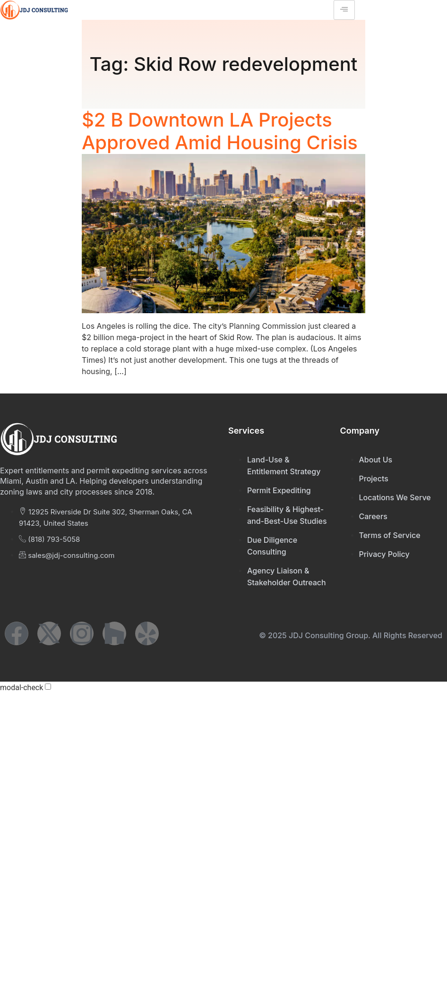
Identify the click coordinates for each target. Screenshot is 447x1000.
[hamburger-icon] (344, 10)
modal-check (21, 688)
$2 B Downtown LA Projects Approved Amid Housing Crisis (220, 131)
